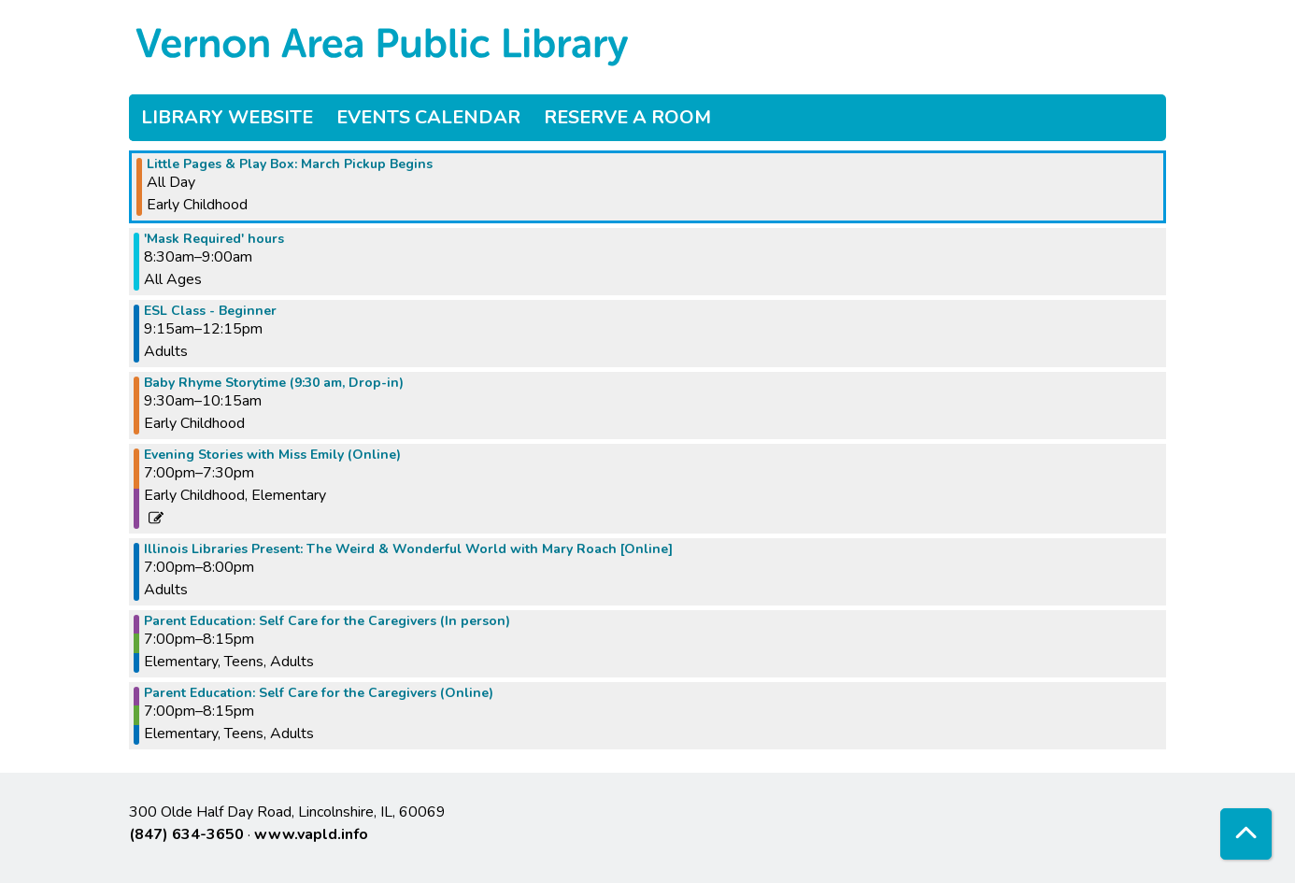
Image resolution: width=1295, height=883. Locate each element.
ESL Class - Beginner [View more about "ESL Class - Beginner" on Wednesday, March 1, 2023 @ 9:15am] (210, 311)
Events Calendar (428, 117)
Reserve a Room (627, 117)
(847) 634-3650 (186, 834)
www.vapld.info (311, 834)
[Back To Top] (1246, 834)
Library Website (227, 117)
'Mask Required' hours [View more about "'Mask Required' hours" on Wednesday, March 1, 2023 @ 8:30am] (214, 239)
